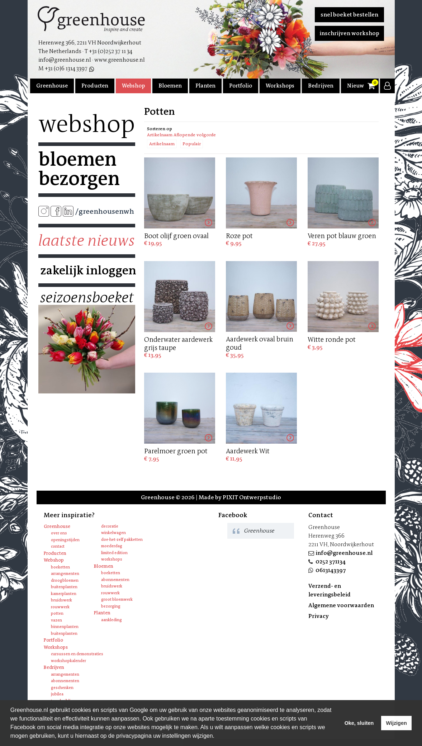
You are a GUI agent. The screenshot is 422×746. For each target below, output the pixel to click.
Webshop (133, 85)
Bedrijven (320, 85)
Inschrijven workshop (349, 33)
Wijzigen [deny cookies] (396, 723)
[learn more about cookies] (217, 737)
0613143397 (331, 570)
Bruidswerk (61, 600)
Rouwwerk (60, 607)
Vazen (56, 620)
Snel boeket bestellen (349, 14)
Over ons (59, 533)
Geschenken (62, 687)
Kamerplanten (63, 593)
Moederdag (111, 546)
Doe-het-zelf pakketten (122, 539)
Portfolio (240, 85)
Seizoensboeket (86, 297)
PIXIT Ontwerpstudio (252, 497)
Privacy (318, 616)
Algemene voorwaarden (341, 605)
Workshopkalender (68, 661)
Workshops (280, 85)
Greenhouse (52, 85)
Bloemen (170, 85)
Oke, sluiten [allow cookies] (359, 723)
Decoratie (109, 526)
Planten (205, 85)
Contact (58, 546)
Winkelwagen (113, 532)
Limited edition (114, 553)
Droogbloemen (65, 580)
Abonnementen (115, 579)
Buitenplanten (64, 587)
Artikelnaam (162, 144)
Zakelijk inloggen (86, 270)
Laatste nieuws (86, 241)
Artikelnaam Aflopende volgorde (181, 135)
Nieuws (356, 85)
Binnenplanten (65, 626)
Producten (94, 85)
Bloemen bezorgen (79, 169)
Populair (191, 144)
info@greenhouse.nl (344, 553)
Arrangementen (65, 573)
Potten (57, 613)
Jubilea (57, 694)
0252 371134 (331, 561)
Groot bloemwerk (117, 599)
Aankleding (111, 620)
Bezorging (110, 606)
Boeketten (60, 567)
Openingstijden (65, 540)
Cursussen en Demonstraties (77, 654)
